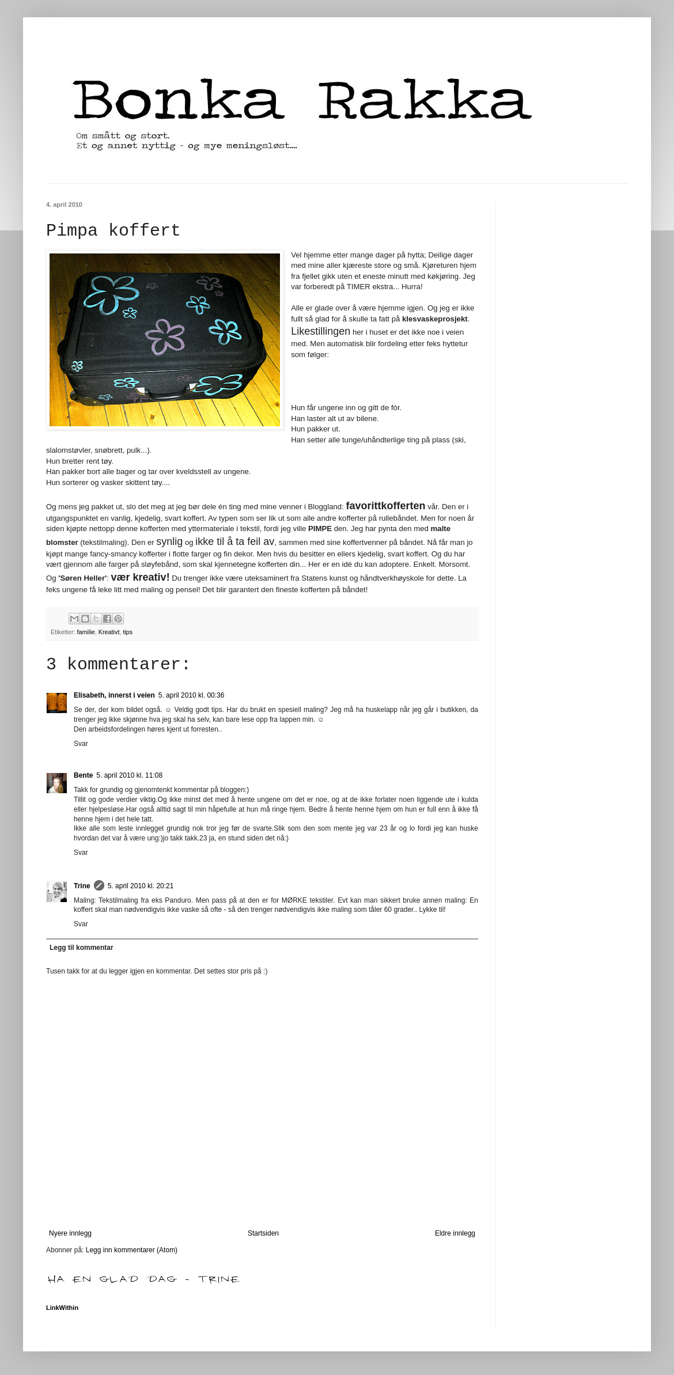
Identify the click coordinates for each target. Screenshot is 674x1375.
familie (86, 631)
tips (127, 631)
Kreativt (109, 631)
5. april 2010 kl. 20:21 (141, 886)
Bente (83, 775)
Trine (82, 886)
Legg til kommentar (81, 948)
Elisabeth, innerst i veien (114, 695)
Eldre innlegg (455, 1233)
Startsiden (263, 1233)
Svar (81, 744)
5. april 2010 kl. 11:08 (129, 775)
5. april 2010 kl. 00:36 (191, 695)
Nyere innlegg (70, 1233)
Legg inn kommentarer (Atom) (131, 1250)
